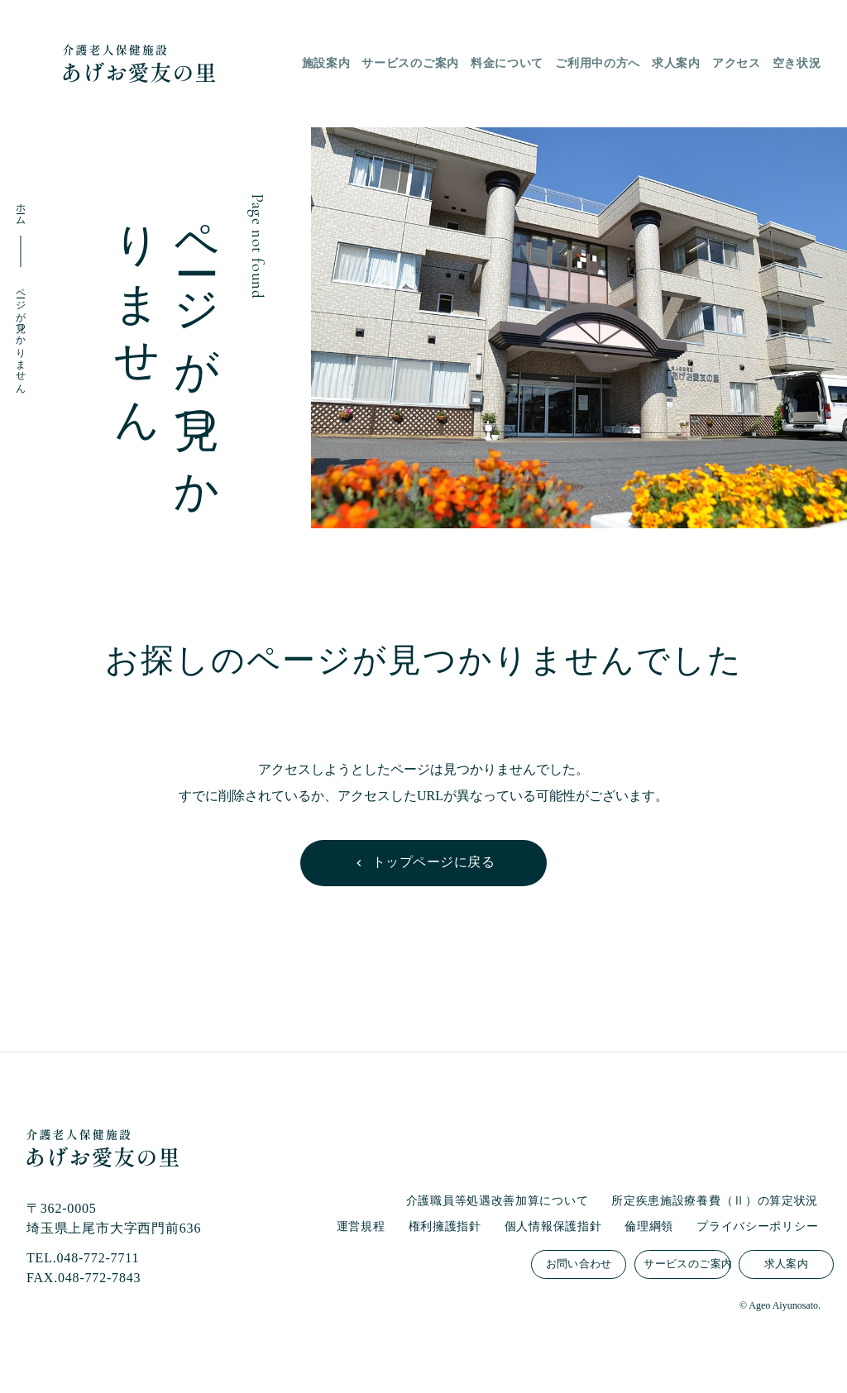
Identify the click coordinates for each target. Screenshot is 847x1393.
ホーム (20, 209)
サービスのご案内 (687, 1264)
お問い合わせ (579, 1264)
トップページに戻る (433, 862)
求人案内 (786, 1264)
